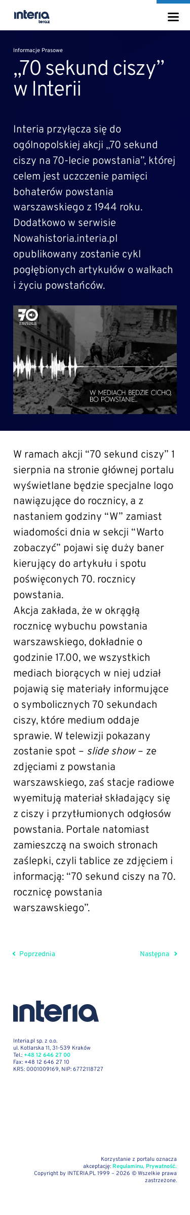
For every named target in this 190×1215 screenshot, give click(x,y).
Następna (158, 954)
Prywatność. (161, 1166)
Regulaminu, (128, 1166)
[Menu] (173, 17)
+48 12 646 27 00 (47, 1055)
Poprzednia (34, 954)
